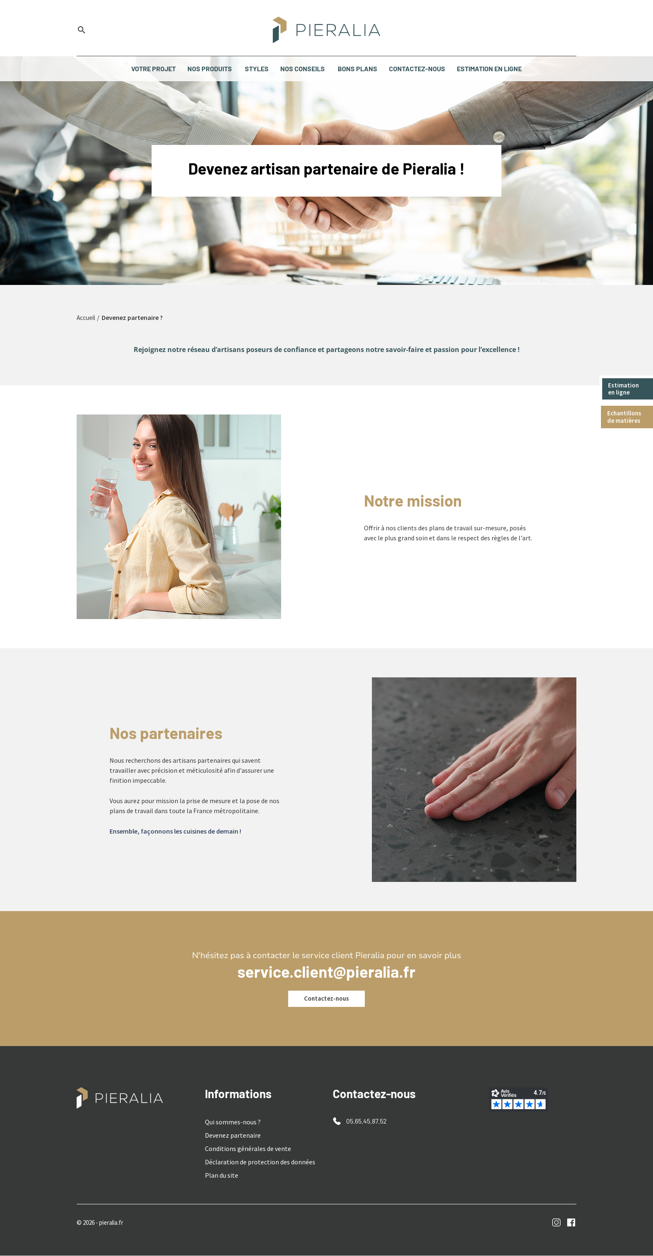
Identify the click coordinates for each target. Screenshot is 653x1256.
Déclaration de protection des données (260, 1162)
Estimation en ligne (625, 389)
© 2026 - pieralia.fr (103, 1223)
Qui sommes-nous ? (233, 1122)
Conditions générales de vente (248, 1149)
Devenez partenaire (233, 1135)
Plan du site (221, 1175)
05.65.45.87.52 (366, 1121)
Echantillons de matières (626, 418)
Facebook (571, 1223)
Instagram (556, 1223)
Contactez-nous (326, 999)
